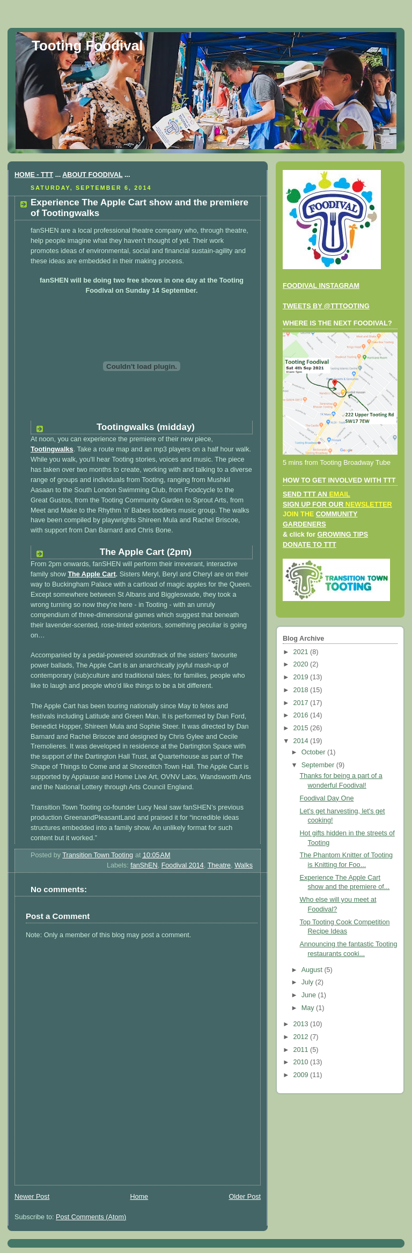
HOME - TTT (33, 175)
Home (139, 1196)
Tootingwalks (52, 449)
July (308, 982)
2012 (302, 1037)
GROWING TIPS (342, 534)
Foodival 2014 (182, 865)
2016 (302, 715)
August (313, 970)
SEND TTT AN (316, 494)
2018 (302, 690)
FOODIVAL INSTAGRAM (321, 286)
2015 (302, 728)
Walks (243, 865)
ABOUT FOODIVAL (92, 175)
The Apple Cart (91, 574)
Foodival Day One (327, 798)
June (309, 995)
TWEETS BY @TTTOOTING (326, 306)
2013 (302, 1024)
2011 (302, 1050)
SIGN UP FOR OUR (337, 504)
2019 (302, 677)
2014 (302, 741)
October (314, 752)
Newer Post (31, 1196)
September (318, 765)
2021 (302, 652)
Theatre (219, 865)
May (308, 1008)
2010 (302, 1062)
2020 (302, 664)
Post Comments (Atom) (91, 1217)
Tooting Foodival (87, 46)
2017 (302, 703)
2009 (302, 1075)
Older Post (245, 1196)
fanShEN (143, 865)
